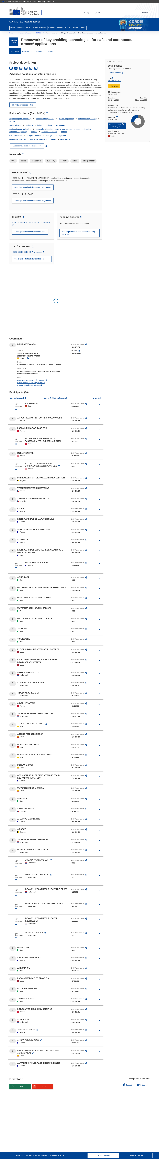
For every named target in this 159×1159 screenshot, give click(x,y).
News (67, 28)
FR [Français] (26, 68)
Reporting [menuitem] (39, 51)
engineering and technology (20, 119)
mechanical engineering (45, 119)
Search (83, 28)
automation (60, 125)
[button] (97, 12)
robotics (34, 132)
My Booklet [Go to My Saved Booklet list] (142, 1085)
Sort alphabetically (17, 398)
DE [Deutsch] (11, 68)
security (64, 161)
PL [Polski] (36, 68)
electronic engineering (18, 132)
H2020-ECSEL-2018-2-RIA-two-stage (27, 252)
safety (74, 161)
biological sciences (33, 136)
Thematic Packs (23, 28)
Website (43, 380)
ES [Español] (21, 68)
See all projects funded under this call (29, 259)
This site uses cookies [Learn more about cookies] (22, 1155)
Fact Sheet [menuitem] (15, 51)
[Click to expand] (99, 404)
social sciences (15, 125)
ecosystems (61, 136)
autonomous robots (49, 132)
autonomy (51, 161)
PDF (44, 1086)
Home (12, 28)
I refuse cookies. (136, 1155)
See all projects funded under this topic (29, 232)
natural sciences (15, 136)
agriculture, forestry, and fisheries (43, 139)
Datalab (75, 28)
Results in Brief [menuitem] (27, 51)
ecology (49, 136)
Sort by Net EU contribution (55, 398)
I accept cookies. (103, 1155)
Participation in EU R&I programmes (31, 383)
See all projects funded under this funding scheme (78, 233)
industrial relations (44, 125)
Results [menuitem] (50, 51)
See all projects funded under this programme (32, 187)
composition (36, 161)
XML (22, 1086)
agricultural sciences (17, 139)
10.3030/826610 (113, 81)
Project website (116, 72)
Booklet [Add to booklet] (127, 1084)
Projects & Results (39, 28)
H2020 (38, 33)
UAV (13, 161)
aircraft (12, 121)
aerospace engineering (87, 119)
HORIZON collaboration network (29, 385)
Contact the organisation (27, 380)
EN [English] (16, 68)
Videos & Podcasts (55, 28)
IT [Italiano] (31, 68)
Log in (87, 13)
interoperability (88, 161)
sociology (29, 125)
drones (64, 132)
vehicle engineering (66, 119)
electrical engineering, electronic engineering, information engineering (63, 129)
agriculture (65, 139)
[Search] (144, 12)
